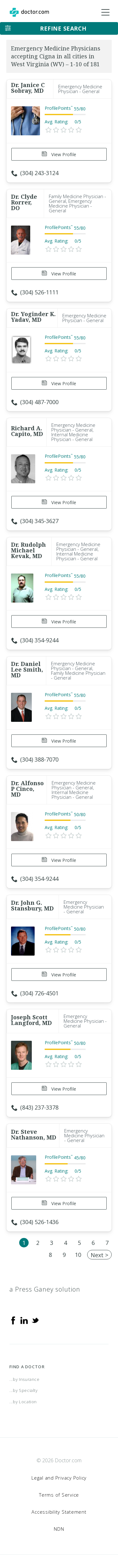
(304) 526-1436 (35, 1222)
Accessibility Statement (58, 1512)
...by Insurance (24, 1379)
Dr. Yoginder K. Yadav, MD (33, 316)
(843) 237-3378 (35, 1107)
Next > (99, 1255)
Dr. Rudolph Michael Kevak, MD (28, 550)
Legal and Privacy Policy (59, 1478)
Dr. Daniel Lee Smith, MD (27, 669)
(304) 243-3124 (35, 173)
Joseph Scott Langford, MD (31, 1020)
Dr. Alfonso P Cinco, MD (27, 788)
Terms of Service (59, 1495)
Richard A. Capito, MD (27, 431)
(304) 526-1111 (35, 292)
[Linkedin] (24, 1320)
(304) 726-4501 (35, 993)
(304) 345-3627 (35, 521)
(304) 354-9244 (35, 640)
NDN (59, 1529)
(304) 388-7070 (35, 759)
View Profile (59, 154)
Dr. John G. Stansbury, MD (32, 905)
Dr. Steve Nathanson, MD (33, 1134)
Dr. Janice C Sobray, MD (28, 87)
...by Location (23, 1402)
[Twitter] (35, 1320)
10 (78, 1254)
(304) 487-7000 (35, 402)
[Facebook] (13, 1320)
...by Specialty (23, 1390)
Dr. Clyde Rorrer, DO (24, 202)
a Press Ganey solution (44, 1289)
